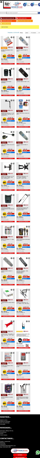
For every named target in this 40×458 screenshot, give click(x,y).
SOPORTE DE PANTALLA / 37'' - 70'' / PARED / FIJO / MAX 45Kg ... (23, 303)
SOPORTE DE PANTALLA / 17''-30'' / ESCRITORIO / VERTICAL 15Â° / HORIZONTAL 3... (7, 114)
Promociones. (3, 432)
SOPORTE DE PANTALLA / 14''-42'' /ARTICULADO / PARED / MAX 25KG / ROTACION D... (7, 177)
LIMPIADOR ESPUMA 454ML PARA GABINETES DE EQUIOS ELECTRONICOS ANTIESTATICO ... (23, 335)
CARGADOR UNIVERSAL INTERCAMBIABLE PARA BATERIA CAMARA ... (7, 208)
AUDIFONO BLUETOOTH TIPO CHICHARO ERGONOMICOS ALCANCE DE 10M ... (22, 208)
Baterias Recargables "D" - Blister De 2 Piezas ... (7, 240)
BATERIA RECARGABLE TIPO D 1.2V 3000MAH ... (7, 366)
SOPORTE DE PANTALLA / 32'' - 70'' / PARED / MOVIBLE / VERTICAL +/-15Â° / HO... (23, 177)
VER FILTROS (4, 27)
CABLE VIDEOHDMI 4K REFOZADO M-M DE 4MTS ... (23, 240)
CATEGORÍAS (3, 12)
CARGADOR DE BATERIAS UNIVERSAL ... (6, 82)
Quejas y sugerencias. (5, 441)
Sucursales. (2, 424)
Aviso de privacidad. (5, 422)
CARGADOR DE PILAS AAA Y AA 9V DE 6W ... (23, 366)
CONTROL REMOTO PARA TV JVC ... (23, 82)
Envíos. (2, 433)
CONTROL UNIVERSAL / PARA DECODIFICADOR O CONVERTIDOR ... (22, 271)
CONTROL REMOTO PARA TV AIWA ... (22, 50)
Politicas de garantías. (5, 421)
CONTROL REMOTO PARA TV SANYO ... (22, 145)
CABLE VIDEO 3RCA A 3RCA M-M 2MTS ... (23, 114)
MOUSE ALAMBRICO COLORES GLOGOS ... (7, 398)
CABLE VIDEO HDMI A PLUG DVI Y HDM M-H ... (8, 145)
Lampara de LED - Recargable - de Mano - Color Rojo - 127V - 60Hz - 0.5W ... (7, 335)
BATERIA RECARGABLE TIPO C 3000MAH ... (7, 50)
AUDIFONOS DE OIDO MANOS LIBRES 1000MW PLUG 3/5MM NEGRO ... (22, 398)
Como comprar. (3, 435)
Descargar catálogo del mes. (6, 430)
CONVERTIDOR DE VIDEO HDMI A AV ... (7, 303)
